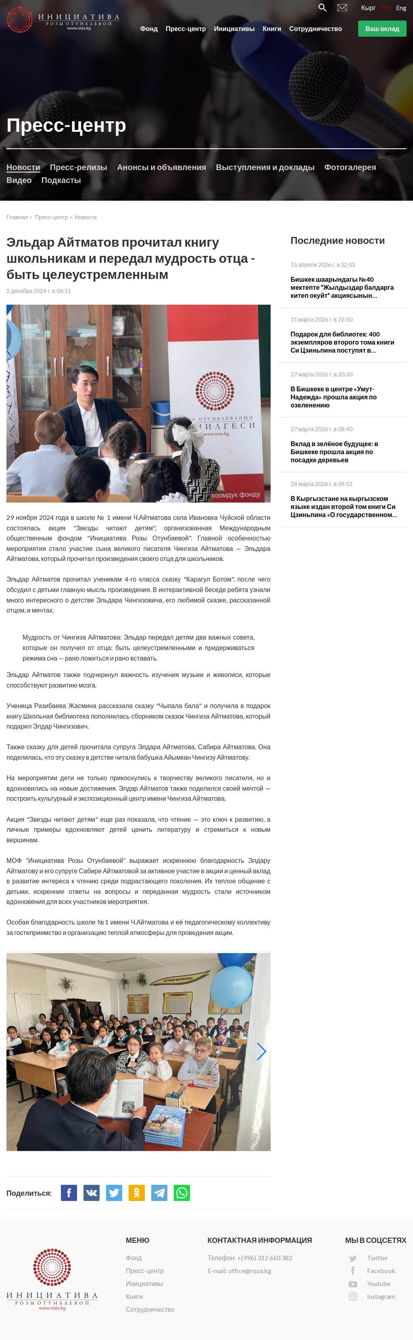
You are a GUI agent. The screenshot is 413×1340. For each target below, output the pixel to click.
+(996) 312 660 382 (264, 1257)
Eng (401, 11)
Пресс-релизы (78, 167)
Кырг (368, 11)
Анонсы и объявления (161, 167)
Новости (23, 167)
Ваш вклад (382, 31)
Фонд (149, 31)
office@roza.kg (249, 1270)
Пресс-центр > (54, 217)
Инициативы (234, 31)
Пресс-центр (186, 31)
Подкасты (61, 180)
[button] (261, 1051)
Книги (272, 31)
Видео (19, 180)
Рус (386, 11)
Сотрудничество (315, 31)
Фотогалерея (350, 167)
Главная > (19, 217)
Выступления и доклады (265, 167)
